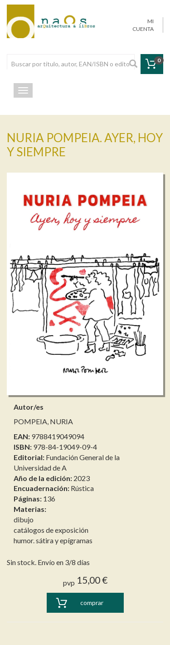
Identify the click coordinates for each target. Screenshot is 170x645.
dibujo (24, 519)
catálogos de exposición (51, 530)
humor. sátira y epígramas (53, 540)
